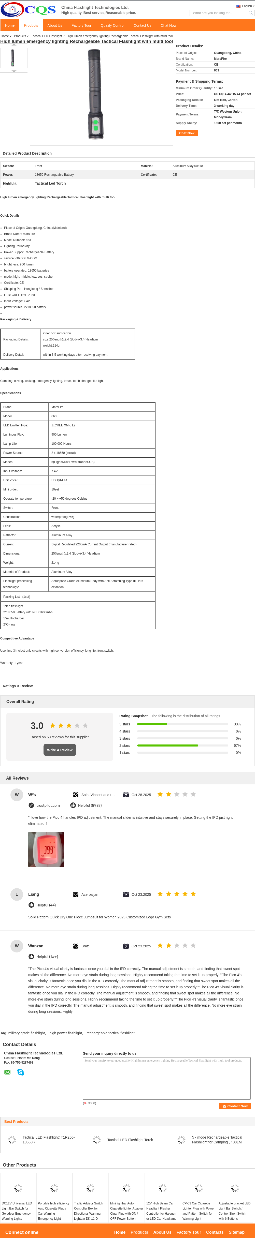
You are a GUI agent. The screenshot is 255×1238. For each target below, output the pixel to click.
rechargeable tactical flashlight (110, 1033)
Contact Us (142, 25)
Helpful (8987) (90, 805)
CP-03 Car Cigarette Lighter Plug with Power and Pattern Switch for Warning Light (198, 1211)
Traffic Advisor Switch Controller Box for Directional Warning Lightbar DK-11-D (88, 1211)
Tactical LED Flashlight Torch (130, 1140)
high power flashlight (65, 1033)
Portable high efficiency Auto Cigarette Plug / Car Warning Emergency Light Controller (53, 1214)
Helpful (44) (46, 905)
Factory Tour (81, 25)
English (247, 6)
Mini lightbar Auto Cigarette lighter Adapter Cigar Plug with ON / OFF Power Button (126, 1211)
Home (10, 25)
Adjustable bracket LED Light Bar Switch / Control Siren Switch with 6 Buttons (234, 1211)
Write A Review (60, 750)
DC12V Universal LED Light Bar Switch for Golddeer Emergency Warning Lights (17, 1211)
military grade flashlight (26, 1033)
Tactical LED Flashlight (46, 36)
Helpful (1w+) (47, 957)
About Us (55, 25)
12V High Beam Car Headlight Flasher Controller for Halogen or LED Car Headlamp (161, 1211)
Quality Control (112, 25)
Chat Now (168, 25)
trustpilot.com (48, 805)
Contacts (214, 1232)
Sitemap (237, 1232)
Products (31, 25)
